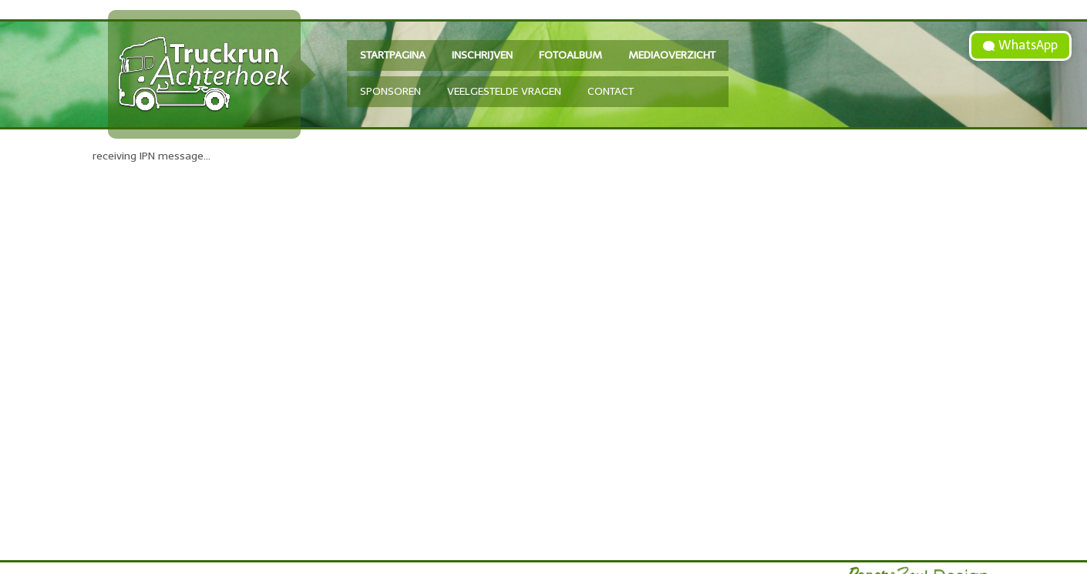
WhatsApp (1026, 45)
